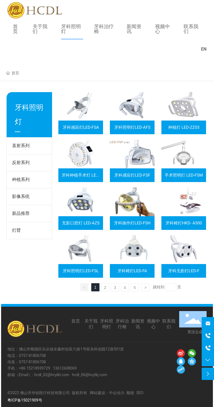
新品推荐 (21, 213)
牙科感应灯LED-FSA (81, 127)
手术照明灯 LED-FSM (184, 175)
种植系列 (21, 179)
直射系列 (21, 145)
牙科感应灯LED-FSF (132, 175)
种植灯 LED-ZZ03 (183, 127)
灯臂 (16, 230)
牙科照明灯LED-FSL (81, 270)
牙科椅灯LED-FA (132, 270)
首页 (75, 321)
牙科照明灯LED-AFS (132, 127)
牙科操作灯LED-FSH (132, 223)
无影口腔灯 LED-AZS (80, 223)
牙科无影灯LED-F (183, 270)
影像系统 (21, 196)
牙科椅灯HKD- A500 (184, 223)
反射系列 (21, 162)
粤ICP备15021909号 (24, 400)
